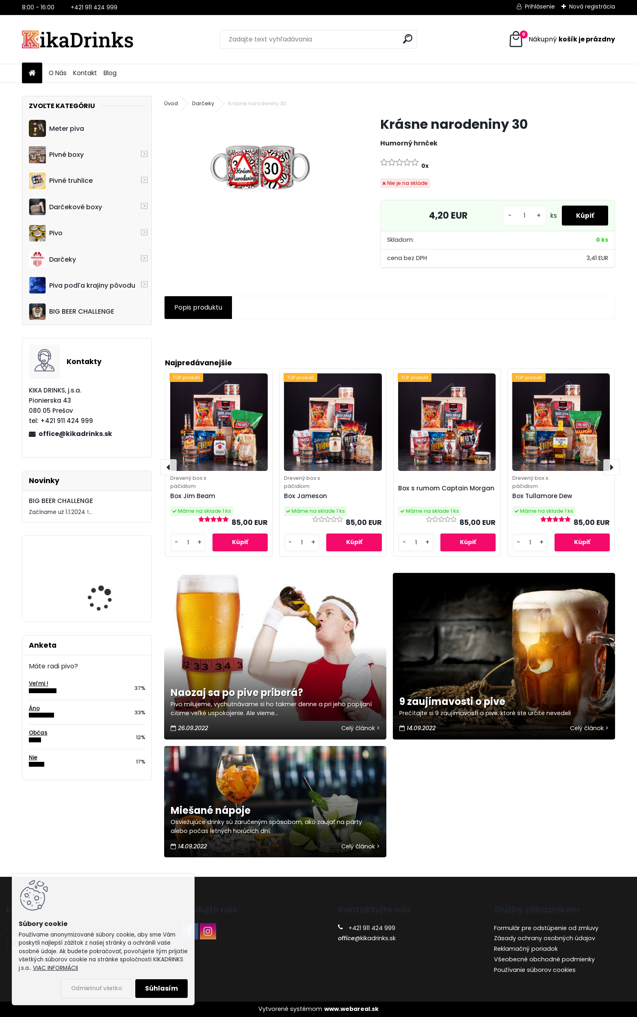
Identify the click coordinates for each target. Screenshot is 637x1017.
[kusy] (520, 215)
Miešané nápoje (211, 810)
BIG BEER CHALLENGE (71, 311)
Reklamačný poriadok (526, 949)
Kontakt (85, 73)
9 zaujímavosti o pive (452, 701)
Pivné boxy (56, 154)
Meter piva (56, 128)
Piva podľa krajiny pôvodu (82, 285)
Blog (110, 73)
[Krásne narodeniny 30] (259, 166)
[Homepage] (32, 73)
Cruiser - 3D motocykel (108, 572)
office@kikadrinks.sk (75, 433)
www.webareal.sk (351, 1009)
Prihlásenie (540, 6)
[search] (407, 38)
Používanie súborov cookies (535, 970)
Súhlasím (161, 988)
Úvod (171, 103)
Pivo (46, 233)
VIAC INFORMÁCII (55, 968)
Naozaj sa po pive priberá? (237, 692)
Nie (33, 757)
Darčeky (52, 259)
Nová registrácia (592, 6)
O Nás (58, 73)
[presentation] (168, 467)
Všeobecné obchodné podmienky (544, 959)
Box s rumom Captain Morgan (446, 488)
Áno (34, 708)
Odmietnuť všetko (96, 988)
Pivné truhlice (61, 180)
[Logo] (78, 39)
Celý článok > (360, 728)
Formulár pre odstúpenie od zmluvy (546, 928)
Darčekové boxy (65, 206)
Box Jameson (305, 496)
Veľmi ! (38, 683)
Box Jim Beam (192, 496)
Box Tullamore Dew (542, 496)
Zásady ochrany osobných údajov (544, 938)
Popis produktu (198, 307)
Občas (38, 733)
